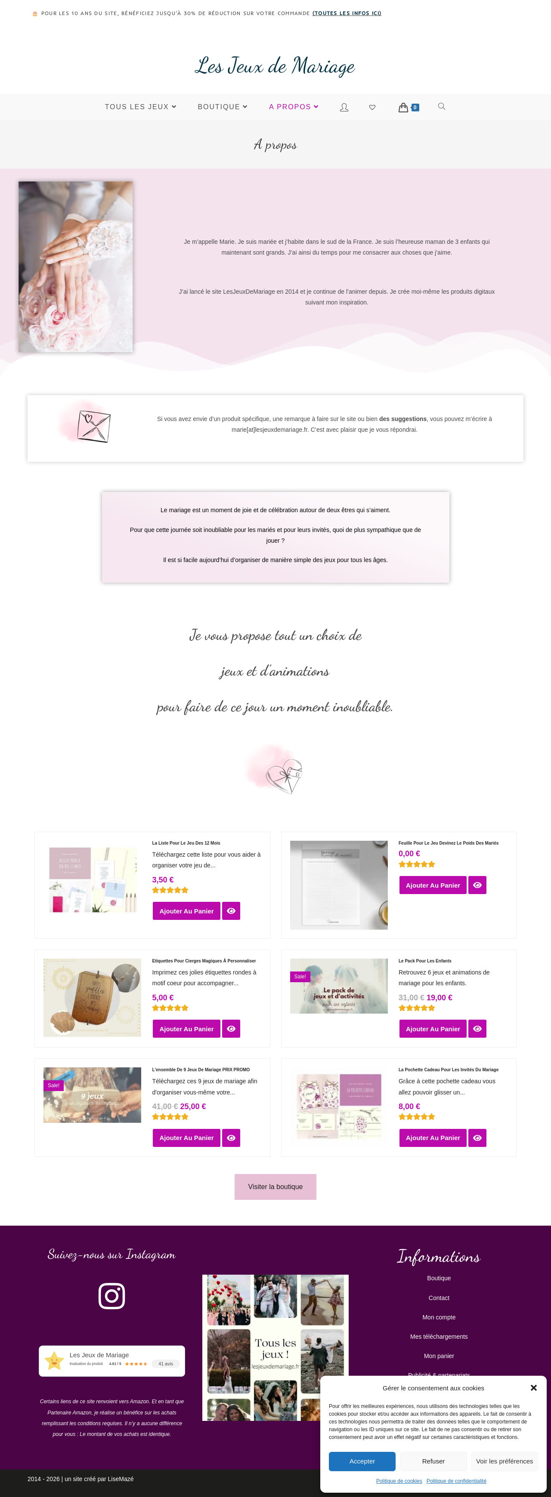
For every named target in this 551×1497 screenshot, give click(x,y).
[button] (533, 1387)
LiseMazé (121, 1478)
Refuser (433, 1461)
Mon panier (439, 1356)
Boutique (439, 1278)
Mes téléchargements (439, 1336)
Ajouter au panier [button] (186, 911)
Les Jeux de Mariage (275, 65)
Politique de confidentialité (456, 1481)
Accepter (362, 1461)
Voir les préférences (504, 1461)
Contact (439, 1297)
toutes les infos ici (347, 13)
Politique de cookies (399, 1481)
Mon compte (438, 1317)
